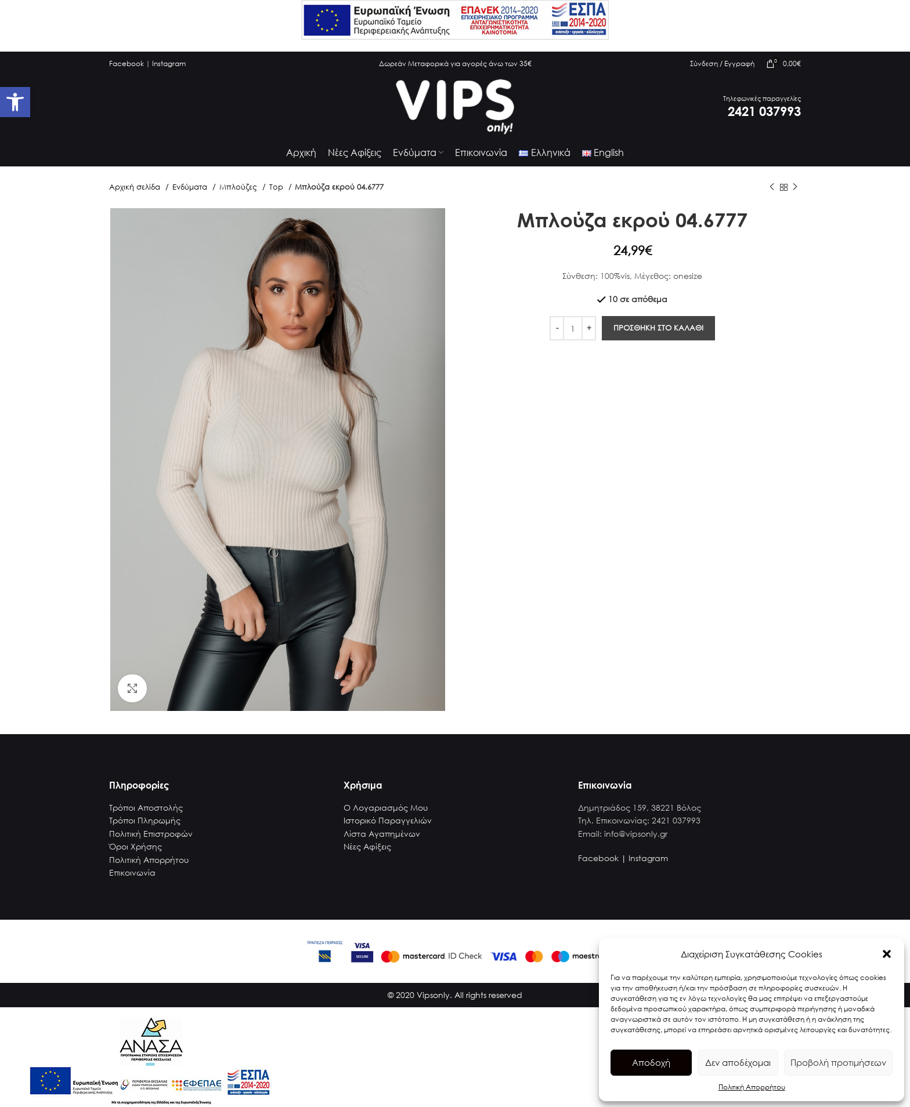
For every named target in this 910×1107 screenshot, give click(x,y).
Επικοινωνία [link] (132, 880)
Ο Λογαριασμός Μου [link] (386, 815)
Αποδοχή (651, 1062)
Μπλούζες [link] (239, 195)
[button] (887, 954)
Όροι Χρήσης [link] (135, 854)
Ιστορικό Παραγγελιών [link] (388, 828)
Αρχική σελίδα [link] (135, 195)
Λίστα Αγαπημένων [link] (382, 841)
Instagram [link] (169, 63)
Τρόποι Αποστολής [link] (146, 815)
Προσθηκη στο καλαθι (658, 336)
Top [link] (277, 195)
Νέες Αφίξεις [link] (367, 854)
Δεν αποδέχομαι (738, 1062)
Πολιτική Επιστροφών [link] (151, 841)
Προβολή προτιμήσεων (838, 1062)
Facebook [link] (126, 63)
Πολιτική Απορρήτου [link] (751, 1087)
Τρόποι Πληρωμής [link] (144, 828)
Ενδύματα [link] (191, 195)
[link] (15, 102)
